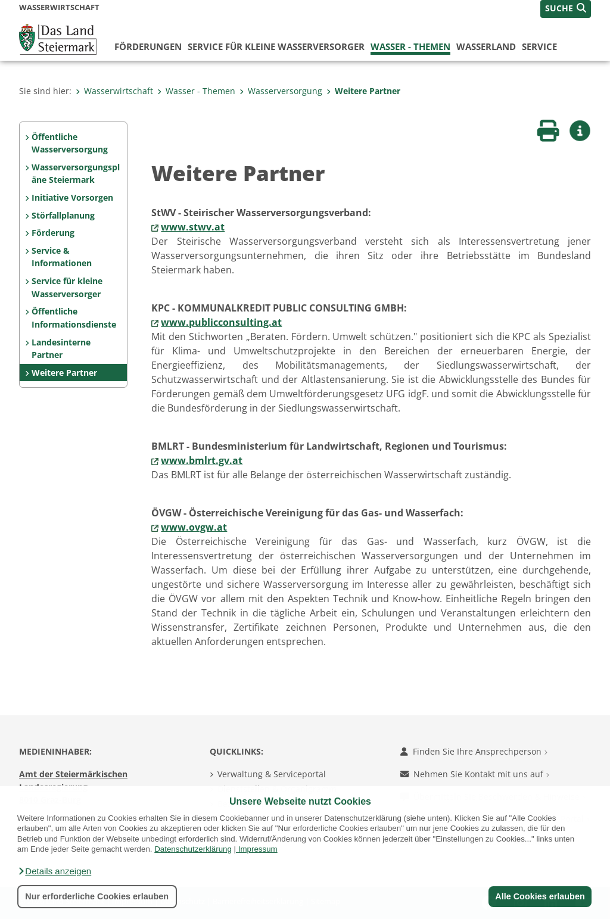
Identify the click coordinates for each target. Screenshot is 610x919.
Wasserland (486, 46)
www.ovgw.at (194, 527)
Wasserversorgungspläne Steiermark (76, 173)
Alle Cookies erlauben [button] (539, 896)
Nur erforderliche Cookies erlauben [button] (97, 896)
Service (539, 46)
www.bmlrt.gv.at (201, 460)
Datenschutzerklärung (193, 849)
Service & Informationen (62, 257)
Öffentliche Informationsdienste (74, 318)
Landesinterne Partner (61, 349)
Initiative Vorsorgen (72, 197)
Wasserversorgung (280, 90)
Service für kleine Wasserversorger (276, 46)
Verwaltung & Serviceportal (271, 774)
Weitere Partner (363, 90)
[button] (54, 871)
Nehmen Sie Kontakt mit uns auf (474, 774)
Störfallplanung (63, 215)
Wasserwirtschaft (114, 90)
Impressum (258, 849)
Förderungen (148, 46)
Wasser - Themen (410, 46)
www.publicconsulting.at (221, 322)
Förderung (53, 232)
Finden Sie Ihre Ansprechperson (473, 751)
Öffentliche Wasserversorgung (70, 143)
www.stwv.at (193, 226)
